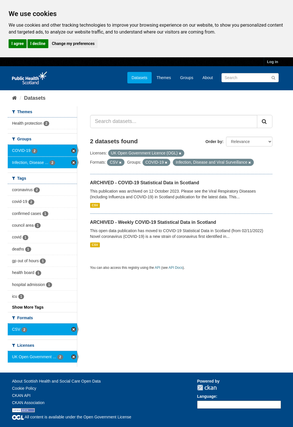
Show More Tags (27, 307)
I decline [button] (37, 43)
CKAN (207, 388)
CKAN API (21, 395)
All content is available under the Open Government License (71, 417)
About (207, 77)
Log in (272, 62)
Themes (164, 77)
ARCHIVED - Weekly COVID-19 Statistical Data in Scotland (153, 222)
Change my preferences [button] (73, 43)
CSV (95, 205)
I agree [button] (17, 43)
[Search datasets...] (174, 121)
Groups (186, 77)
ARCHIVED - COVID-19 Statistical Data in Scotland (144, 182)
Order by (213, 141)
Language (206, 396)
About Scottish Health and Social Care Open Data (56, 381)
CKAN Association (28, 402)
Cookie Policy (24, 388)
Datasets (139, 77)
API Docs (176, 268)
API (157, 268)
